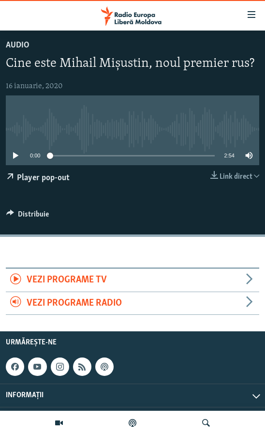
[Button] (27, 216)
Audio (17, 45)
